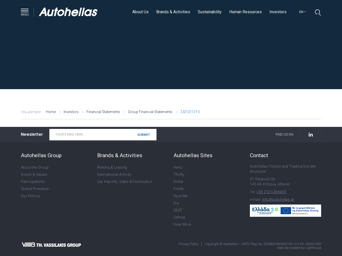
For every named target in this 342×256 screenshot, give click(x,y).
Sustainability (210, 11)
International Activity (114, 174)
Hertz (178, 167)
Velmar (180, 217)
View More (182, 224)
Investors (278, 11)
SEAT (178, 210)
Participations (33, 182)
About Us (140, 11)
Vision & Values (34, 174)
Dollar (178, 182)
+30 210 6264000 (271, 192)
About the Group (35, 167)
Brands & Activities (173, 11)
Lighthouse (313, 248)
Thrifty (179, 174)
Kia (176, 203)
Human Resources (245, 11)
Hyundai (181, 196)
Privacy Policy (188, 244)
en (302, 12)
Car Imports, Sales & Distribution (124, 182)
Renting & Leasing (112, 167)
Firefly (179, 189)
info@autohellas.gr (278, 199)
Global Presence (35, 189)
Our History (30, 196)
